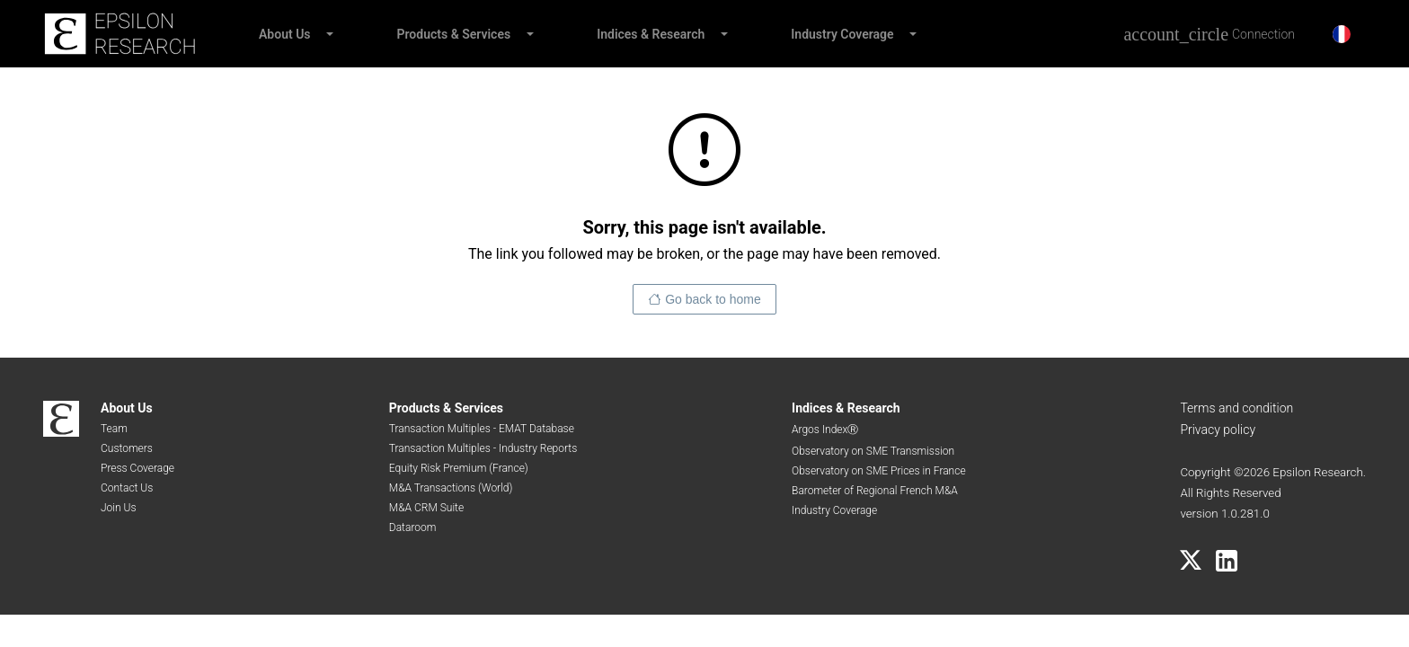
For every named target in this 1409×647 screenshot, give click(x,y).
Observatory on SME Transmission (873, 451)
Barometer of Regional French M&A (875, 490)
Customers (127, 448)
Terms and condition (1236, 408)
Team (114, 428)
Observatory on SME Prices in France (879, 471)
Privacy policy (1217, 429)
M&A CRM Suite (426, 507)
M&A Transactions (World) (451, 488)
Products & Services (454, 34)
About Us (285, 34)
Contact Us (127, 488)
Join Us (119, 507)
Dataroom (413, 527)
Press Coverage (137, 468)
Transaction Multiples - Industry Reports (483, 448)
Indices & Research (650, 34)
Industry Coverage (842, 34)
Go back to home (713, 299)
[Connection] (1209, 34)
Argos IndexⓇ (825, 429)
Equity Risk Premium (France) (458, 468)
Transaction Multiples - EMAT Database (481, 428)
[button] (329, 34)
